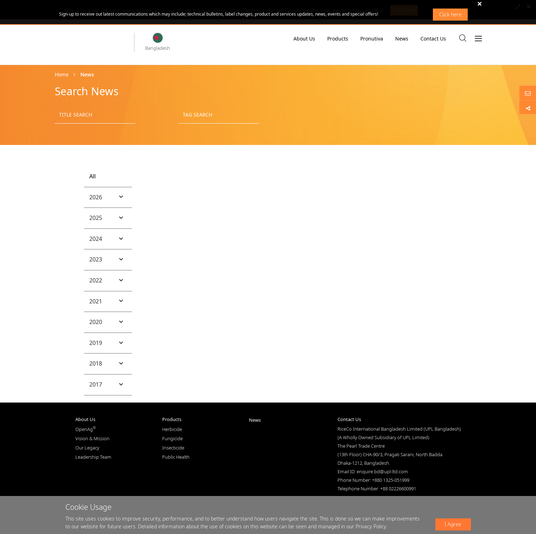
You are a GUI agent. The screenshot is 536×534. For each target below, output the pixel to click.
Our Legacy (87, 447)
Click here (450, 14)
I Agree (453, 524)
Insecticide (173, 447)
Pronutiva (371, 38)
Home (62, 74)
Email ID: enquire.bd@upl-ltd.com (373, 471)
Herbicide (172, 429)
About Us (304, 40)
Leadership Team (93, 457)
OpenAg (85, 429)
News (401, 38)
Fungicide (172, 438)
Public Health (176, 457)
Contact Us (433, 38)
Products (337, 38)
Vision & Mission (92, 438)
